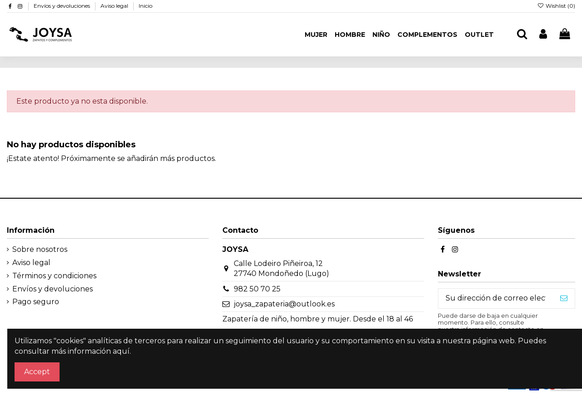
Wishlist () (556, 5)
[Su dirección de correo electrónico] (495, 298)
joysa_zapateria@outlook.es (284, 304)
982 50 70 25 (257, 289)
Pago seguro (35, 301)
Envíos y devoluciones (62, 5)
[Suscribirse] (564, 298)
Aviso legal (115, 5)
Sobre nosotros (39, 249)
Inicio (145, 5)
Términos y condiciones (54, 275)
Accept (37, 371)
